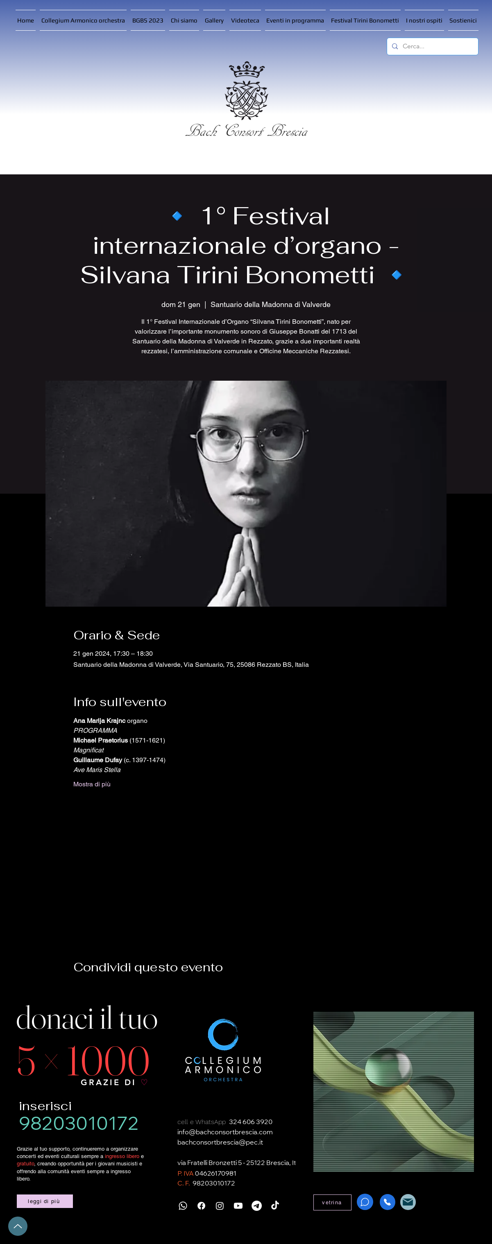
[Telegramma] (257, 1206)
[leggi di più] (45, 1201)
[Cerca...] (432, 46)
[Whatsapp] (183, 1206)
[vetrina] (332, 1202)
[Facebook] (201, 1206)
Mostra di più (92, 784)
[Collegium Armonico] (223, 1051)
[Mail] (408, 1202)
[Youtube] (238, 1206)
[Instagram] (220, 1206)
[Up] (17, 1226)
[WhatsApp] (365, 1202)
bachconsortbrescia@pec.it (220, 1143)
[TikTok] (275, 1206)
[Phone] (387, 1202)
